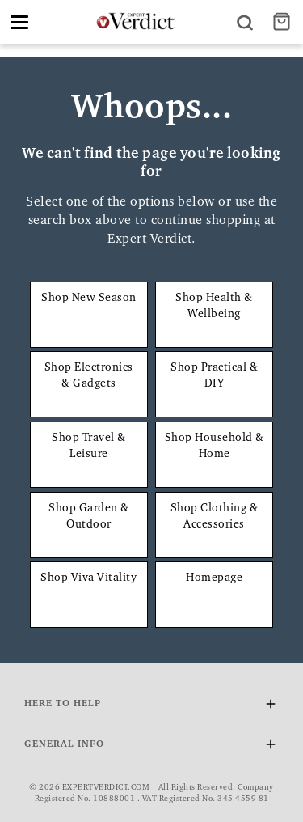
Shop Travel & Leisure (89, 446)
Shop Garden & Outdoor (88, 517)
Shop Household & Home (214, 446)
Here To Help (151, 707)
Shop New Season (89, 298)
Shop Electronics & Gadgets (88, 376)
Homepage (214, 578)
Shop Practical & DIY (214, 376)
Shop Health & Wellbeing (214, 306)
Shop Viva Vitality (88, 578)
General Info (151, 747)
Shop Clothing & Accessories (214, 517)
